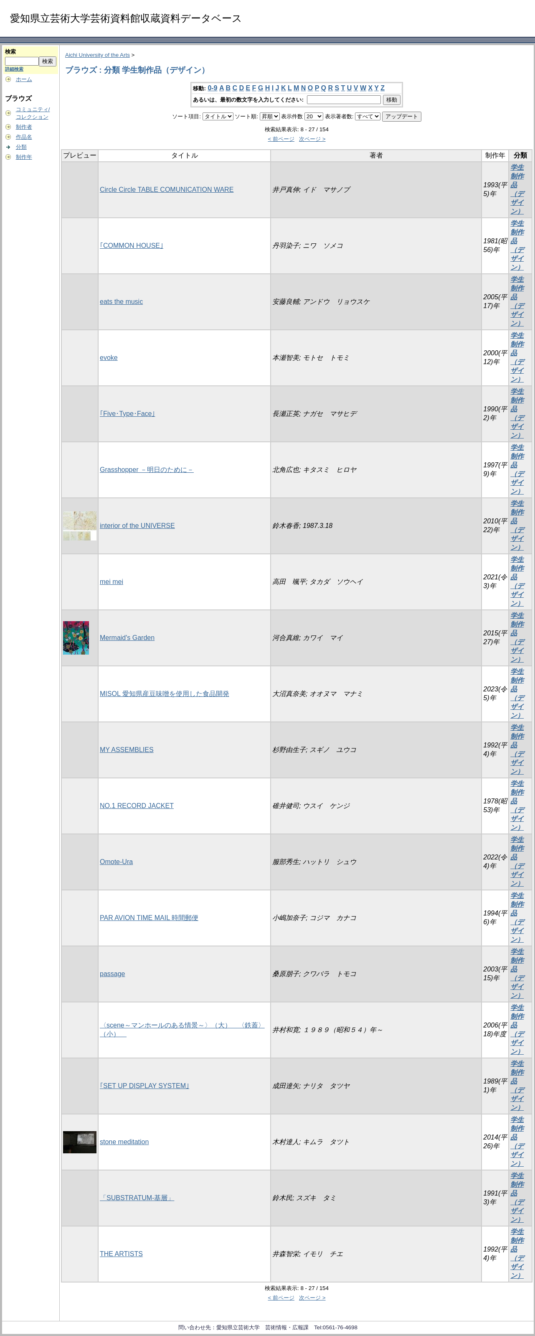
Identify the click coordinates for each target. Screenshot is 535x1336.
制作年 (24, 157)
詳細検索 (14, 68)
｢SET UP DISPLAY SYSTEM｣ (144, 1085)
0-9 (212, 88)
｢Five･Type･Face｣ (127, 413)
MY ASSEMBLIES (127, 749)
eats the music (121, 301)
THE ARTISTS (121, 1253)
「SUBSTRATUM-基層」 (137, 1197)
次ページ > (312, 139)
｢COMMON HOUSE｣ (131, 245)
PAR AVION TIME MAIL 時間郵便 (149, 917)
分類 (21, 147)
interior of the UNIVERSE (137, 525)
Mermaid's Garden (127, 637)
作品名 (24, 137)
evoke (109, 357)
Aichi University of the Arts (97, 55)
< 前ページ (281, 139)
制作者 (24, 127)
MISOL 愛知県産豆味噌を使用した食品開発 (164, 693)
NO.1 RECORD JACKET (137, 805)
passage (112, 973)
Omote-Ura (116, 861)
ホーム (24, 79)
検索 (10, 51)
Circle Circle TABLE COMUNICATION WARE (166, 189)
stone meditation (124, 1141)
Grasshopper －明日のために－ (147, 469)
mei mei (111, 581)
